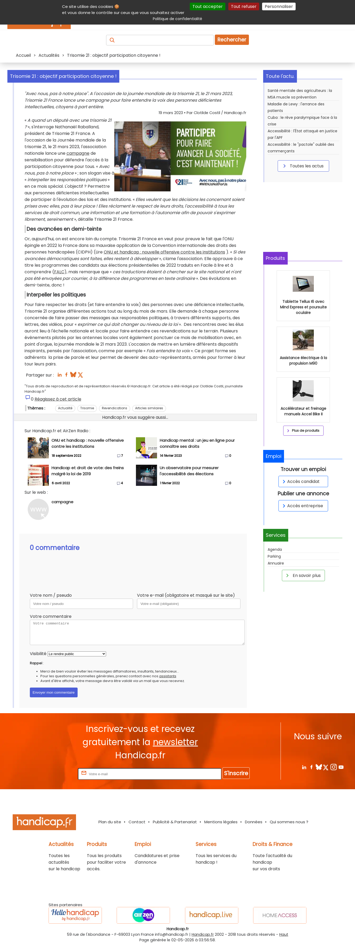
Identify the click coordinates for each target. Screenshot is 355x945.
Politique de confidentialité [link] (177, 18)
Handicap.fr (203, 934)
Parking (274, 556)
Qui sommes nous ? (289, 822)
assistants (167, 676)
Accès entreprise (302, 505)
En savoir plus (302, 575)
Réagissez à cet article (58, 399)
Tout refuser (244, 6)
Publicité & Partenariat (175, 822)
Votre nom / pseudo (51, 595)
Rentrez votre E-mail (56, 774)
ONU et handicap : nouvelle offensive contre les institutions (164, 252)
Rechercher (231, 39)
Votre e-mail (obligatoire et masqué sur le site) (186, 595)
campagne (78, 153)
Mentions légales (221, 822)
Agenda (275, 549)
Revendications (114, 408)
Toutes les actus (302, 166)
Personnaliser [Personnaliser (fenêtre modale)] (279, 6)
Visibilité (38, 654)
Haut (283, 934)
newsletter (175, 742)
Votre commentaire (51, 616)
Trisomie (87, 408)
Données (253, 822)
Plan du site (109, 822)
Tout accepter (207, 6)
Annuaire (276, 563)
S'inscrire (236, 773)
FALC (59, 272)
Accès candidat (300, 481)
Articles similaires (149, 408)
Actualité (65, 408)
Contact (137, 822)
